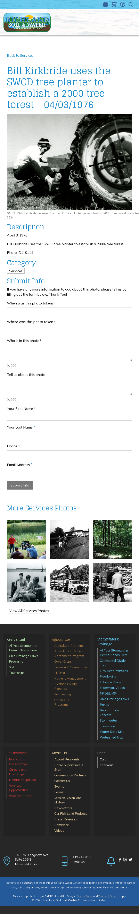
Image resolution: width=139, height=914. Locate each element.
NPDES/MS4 (109, 693)
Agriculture (61, 639)
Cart (103, 759)
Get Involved (17, 753)
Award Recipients (67, 759)
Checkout (106, 765)
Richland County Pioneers (65, 686)
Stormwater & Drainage (108, 642)
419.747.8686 (82, 857)
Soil (11, 667)
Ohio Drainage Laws (23, 656)
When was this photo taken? (30, 303)
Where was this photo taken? (31, 322)
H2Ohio (59, 673)
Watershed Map (111, 737)
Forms (58, 792)
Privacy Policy (84, 896)
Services (16, 271)
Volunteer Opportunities (18, 788)
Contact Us (62, 781)
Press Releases (65, 819)
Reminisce (61, 825)
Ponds (104, 705)
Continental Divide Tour (113, 663)
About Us (59, 753)
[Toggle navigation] (131, 22)
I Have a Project (111, 682)
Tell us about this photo (26, 374)
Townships (17, 673)
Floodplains (108, 676)
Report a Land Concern (110, 712)
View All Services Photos (29, 610)
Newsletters (63, 808)
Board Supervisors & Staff (68, 767)
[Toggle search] (131, 4)
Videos (59, 831)
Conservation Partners (70, 775)
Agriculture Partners (68, 646)
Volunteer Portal (20, 796)
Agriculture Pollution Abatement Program (69, 653)
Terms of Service (108, 896)
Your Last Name (21, 427)
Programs (16, 661)
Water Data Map (112, 732)
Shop (101, 753)
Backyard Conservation (18, 761)
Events (59, 786)
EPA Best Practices (114, 671)
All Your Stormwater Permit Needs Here (23, 648)
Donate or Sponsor (22, 780)
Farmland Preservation (70, 667)
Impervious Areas (112, 688)
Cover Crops (63, 661)
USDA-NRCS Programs (63, 702)
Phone (13, 446)
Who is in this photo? (24, 340)
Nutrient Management (70, 678)
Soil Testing (62, 694)
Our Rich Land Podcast (70, 814)
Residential (16, 639)
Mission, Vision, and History (68, 800)
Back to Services (20, 55)
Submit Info (19, 485)
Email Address (19, 465)
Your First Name (21, 408)
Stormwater (108, 720)
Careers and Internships (17, 772)
